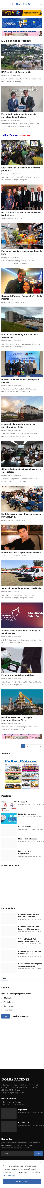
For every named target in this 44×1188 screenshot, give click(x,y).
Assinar (38, 1153)
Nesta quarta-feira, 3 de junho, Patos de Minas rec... (30, 952)
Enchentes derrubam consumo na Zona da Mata (21, 252)
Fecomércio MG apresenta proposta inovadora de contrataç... (18, 115)
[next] (36, 746)
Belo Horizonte (9, 1006)
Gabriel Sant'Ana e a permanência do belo (21, 552)
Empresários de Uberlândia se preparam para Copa (20, 169)
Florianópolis (9, 1010)
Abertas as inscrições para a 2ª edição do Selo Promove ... (21, 631)
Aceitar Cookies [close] (22, 1181)
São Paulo (8, 998)
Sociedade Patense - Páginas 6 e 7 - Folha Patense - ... (21, 297)
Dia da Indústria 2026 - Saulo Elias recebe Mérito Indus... (21, 213)
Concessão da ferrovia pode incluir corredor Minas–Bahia (18, 425)
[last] (41, 746)
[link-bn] (22, 13)
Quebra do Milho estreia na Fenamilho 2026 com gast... (29, 928)
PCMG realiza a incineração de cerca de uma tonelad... (30, 965)
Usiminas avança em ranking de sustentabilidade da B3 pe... (16, 718)
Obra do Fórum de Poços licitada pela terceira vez (19, 336)
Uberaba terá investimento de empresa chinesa (20, 380)
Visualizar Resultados (20, 1016)
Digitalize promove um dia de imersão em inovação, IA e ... (21, 515)
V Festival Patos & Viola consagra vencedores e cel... (29, 940)
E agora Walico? (24, 826)
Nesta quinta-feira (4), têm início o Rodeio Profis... (28, 915)
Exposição (22, 1110)
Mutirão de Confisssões (27, 839)
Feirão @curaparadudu (27, 814)
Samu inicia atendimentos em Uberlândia (21, 588)
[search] (41, 4)
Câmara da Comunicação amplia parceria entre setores (21, 470)
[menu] (3, 4)
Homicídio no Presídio (12, 1102)
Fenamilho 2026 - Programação (25, 852)
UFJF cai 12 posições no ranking (16, 72)
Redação (4, 75)
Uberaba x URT (24, 802)
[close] (41, 1162)
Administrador (6, 218)
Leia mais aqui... (9, 1175)
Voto (5, 1016)
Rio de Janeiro (9, 1002)
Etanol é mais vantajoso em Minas (17, 675)
